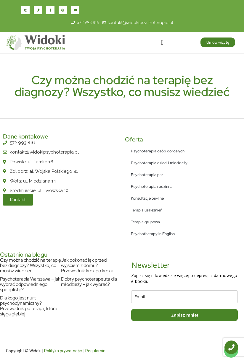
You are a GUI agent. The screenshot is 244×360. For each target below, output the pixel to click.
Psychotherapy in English (153, 233)
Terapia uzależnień (146, 210)
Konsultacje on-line (147, 198)
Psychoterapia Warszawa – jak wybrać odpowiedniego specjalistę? (30, 284)
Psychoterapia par (147, 174)
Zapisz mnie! (184, 315)
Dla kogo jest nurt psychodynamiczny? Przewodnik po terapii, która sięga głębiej (28, 306)
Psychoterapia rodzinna (151, 186)
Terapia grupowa (145, 221)
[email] (184, 296)
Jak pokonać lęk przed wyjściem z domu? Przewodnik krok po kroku (87, 265)
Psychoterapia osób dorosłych (157, 151)
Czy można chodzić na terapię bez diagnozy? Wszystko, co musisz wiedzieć (30, 265)
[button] (162, 42)
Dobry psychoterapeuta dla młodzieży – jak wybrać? (89, 281)
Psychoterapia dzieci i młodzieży (159, 162)
